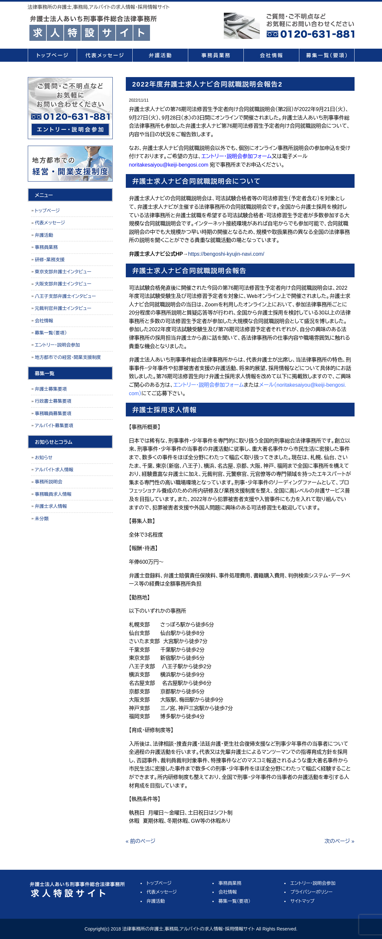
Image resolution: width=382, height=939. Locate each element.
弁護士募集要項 (51, 389)
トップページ (52, 55)
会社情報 (271, 55)
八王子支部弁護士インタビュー (65, 296)
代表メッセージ (104, 55)
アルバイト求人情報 (54, 469)
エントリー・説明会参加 (57, 345)
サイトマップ (303, 901)
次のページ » (339, 841)
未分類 (42, 518)
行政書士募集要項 (53, 401)
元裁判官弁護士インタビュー (63, 308)
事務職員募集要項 (53, 413)
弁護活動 (160, 55)
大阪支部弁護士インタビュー (63, 283)
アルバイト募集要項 (54, 425)
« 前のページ (141, 841)
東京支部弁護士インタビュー (63, 271)
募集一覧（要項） (327, 55)
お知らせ (44, 457)
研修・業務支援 (50, 259)
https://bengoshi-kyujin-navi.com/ (226, 254)
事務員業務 (215, 55)
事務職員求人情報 (53, 494)
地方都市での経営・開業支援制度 (68, 357)
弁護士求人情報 (51, 506)
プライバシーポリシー (312, 892)
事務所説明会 (48, 481)
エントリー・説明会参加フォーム (236, 156)
